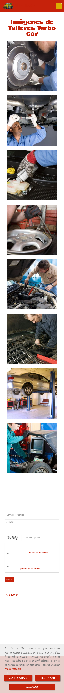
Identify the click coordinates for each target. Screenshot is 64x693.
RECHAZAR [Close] (47, 677)
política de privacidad (38, 552)
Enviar (9, 579)
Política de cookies (13, 669)
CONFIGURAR (18, 677)
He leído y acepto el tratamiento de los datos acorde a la (29, 567)
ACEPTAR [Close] (32, 686)
